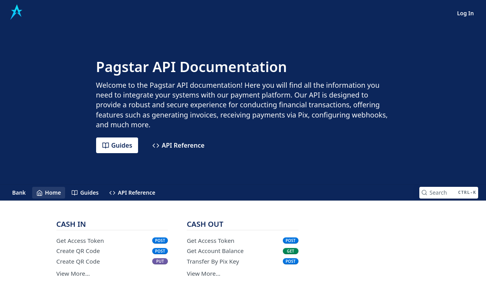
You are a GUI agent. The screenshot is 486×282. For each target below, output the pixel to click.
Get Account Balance (215, 251)
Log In (465, 13)
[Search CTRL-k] (448, 193)
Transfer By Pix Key (213, 261)
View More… (73, 273)
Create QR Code (78, 251)
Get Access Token (80, 240)
